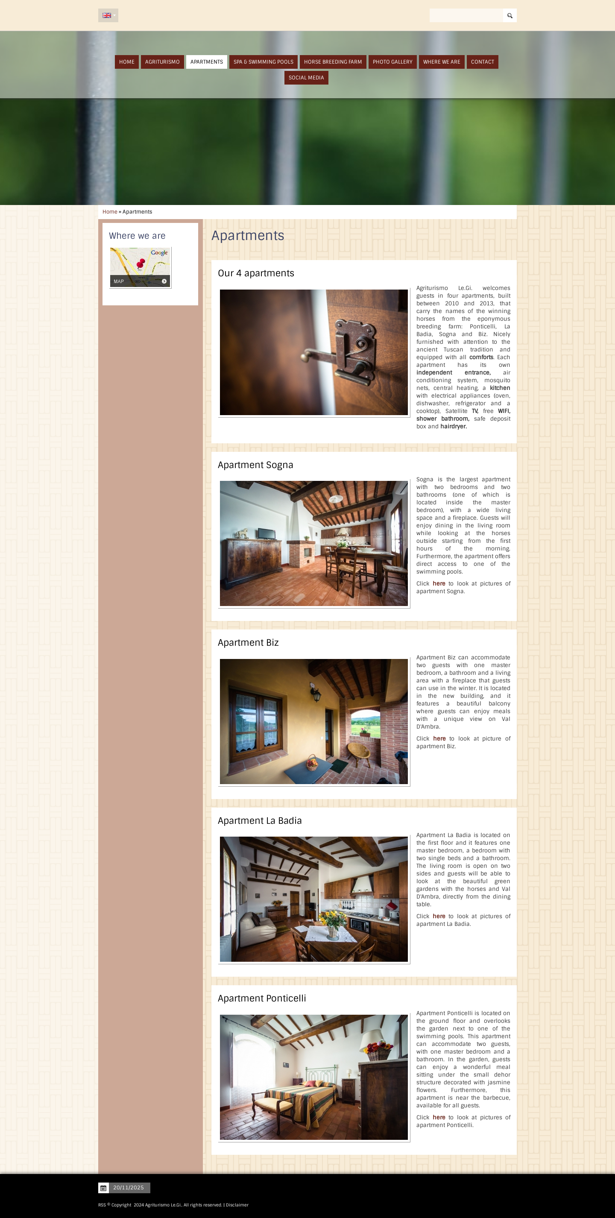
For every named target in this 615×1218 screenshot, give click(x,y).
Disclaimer (237, 1205)
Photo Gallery (393, 62)
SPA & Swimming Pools (263, 62)
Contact (482, 62)
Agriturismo (162, 62)
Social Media (306, 77)
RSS (102, 1205)
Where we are (441, 62)
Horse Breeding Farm (333, 62)
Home (127, 62)
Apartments (206, 62)
